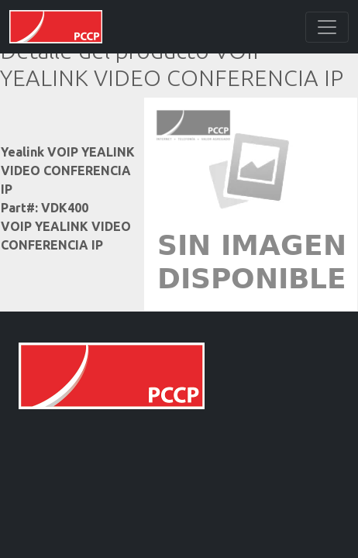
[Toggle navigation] (327, 27)
